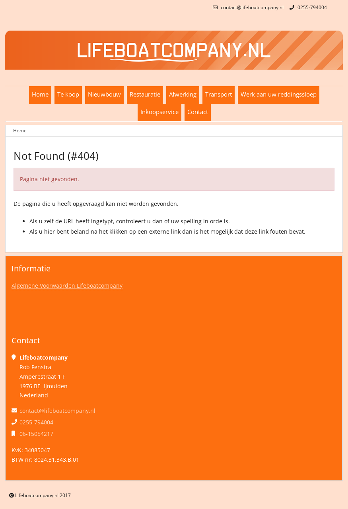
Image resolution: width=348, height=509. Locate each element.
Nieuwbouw (104, 94)
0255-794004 (307, 7)
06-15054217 (36, 433)
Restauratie (145, 94)
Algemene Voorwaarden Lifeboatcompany (67, 285)
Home (40, 94)
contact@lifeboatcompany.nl (247, 7)
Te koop (68, 94)
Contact (197, 112)
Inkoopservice (159, 112)
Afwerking (182, 94)
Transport (218, 94)
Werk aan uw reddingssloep (279, 94)
